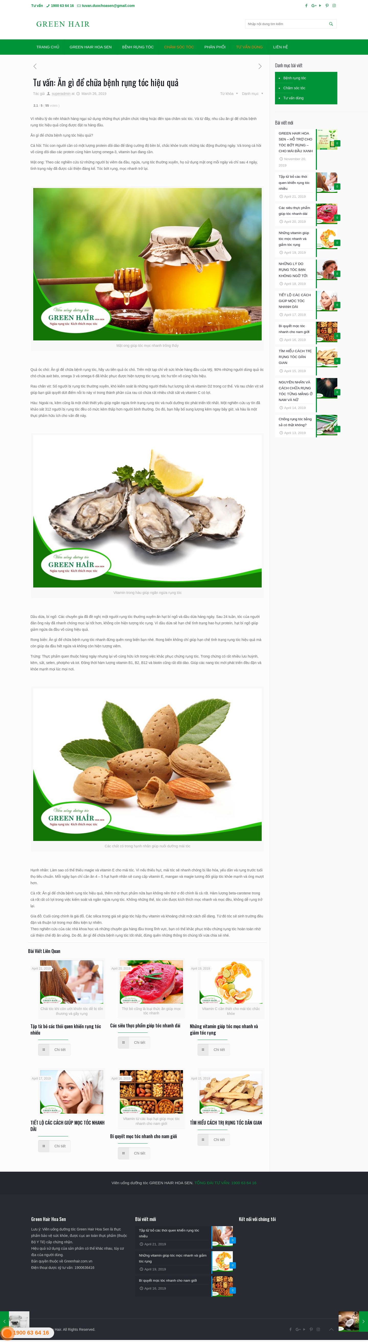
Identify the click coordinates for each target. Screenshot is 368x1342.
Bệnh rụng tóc (294, 78)
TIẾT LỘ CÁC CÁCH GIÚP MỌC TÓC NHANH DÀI (67, 1125)
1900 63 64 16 (62, 6)
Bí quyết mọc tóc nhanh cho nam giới (143, 1136)
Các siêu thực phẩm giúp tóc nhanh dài (145, 1025)
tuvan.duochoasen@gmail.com (108, 6)
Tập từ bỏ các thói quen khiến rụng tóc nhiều (65, 1029)
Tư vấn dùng (293, 98)
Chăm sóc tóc (294, 88)
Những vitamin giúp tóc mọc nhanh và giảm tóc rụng (224, 1029)
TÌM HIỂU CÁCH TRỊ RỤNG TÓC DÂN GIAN (226, 1122)
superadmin (61, 94)
